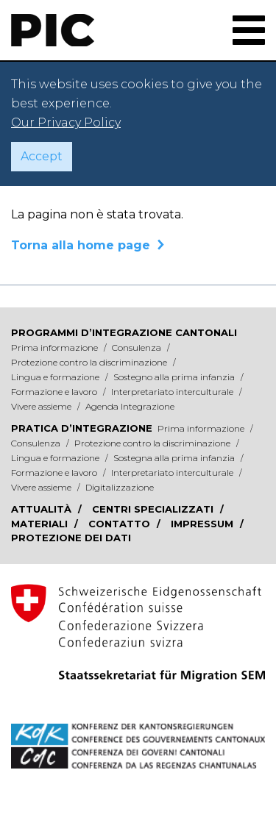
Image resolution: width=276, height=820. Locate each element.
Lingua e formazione (56, 376)
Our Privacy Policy (66, 122)
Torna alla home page (80, 245)
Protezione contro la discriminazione (90, 362)
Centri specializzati (154, 509)
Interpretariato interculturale (173, 391)
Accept (42, 156)
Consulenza (137, 347)
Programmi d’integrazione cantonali (124, 332)
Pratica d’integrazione (81, 428)
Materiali (41, 524)
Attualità (42, 509)
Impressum (203, 524)
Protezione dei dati (71, 537)
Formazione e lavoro (55, 391)
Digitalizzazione (119, 487)
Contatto (120, 524)
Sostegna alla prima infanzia (175, 457)
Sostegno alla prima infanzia (175, 376)
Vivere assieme (42, 406)
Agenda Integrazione (129, 406)
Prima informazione (55, 347)
